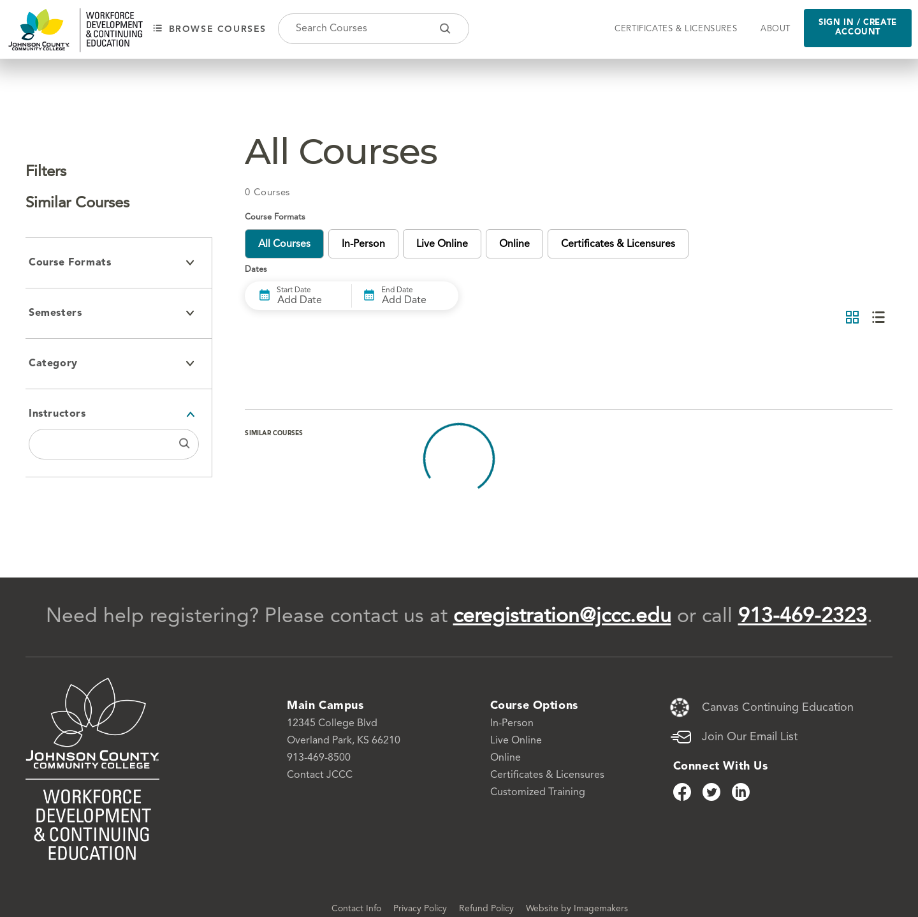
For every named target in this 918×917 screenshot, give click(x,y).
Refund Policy (487, 908)
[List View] (878, 318)
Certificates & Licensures (676, 29)
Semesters (111, 313)
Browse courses (209, 29)
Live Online (516, 741)
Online (505, 758)
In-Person (512, 724)
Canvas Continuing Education (778, 707)
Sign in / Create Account (858, 27)
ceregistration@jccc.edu (562, 617)
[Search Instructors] (184, 444)
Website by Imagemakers (577, 908)
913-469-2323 (802, 617)
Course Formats (111, 263)
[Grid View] (852, 318)
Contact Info (358, 908)
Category (111, 364)
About (775, 29)
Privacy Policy (421, 908)
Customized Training (537, 792)
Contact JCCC (320, 775)
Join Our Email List (750, 737)
